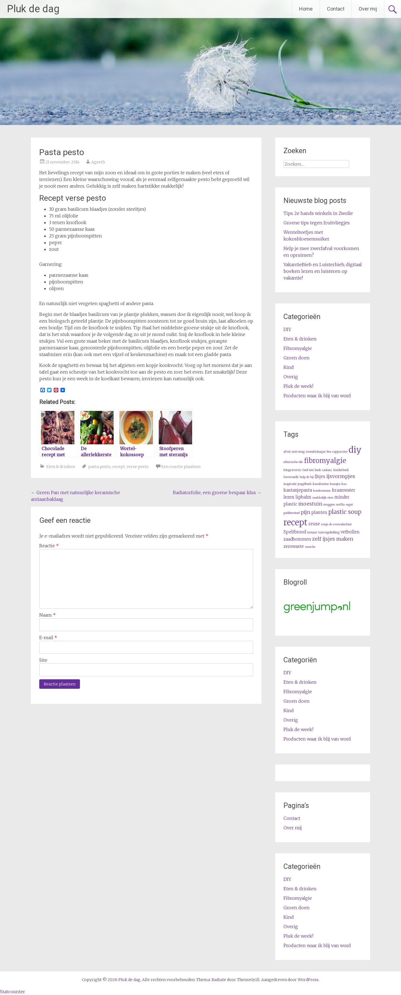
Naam (47, 615)
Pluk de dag (33, 9)
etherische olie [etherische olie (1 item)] (293, 462)
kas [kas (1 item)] (343, 484)
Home (306, 9)
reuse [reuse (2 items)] (314, 523)
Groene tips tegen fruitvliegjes (316, 223)
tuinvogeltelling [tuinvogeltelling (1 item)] (328, 532)
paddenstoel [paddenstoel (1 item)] (291, 513)
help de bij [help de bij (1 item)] (307, 477)
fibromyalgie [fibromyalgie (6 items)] (325, 461)
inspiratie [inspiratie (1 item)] (290, 484)
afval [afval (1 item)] (286, 452)
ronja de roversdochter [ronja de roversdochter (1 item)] (336, 524)
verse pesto (137, 466)
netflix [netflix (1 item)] (340, 504)
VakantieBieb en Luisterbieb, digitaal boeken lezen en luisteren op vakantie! (322, 271)
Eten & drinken (60, 466)
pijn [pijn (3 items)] (305, 512)
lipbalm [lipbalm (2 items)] (303, 497)
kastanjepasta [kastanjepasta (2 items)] (297, 490)
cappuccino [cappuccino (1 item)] (340, 452)
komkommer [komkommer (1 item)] (322, 490)
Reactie (49, 545)
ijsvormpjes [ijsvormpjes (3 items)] (340, 476)
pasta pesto (99, 466)
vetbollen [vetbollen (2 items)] (350, 532)
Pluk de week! (298, 386)
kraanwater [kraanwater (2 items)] (343, 490)
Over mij (368, 9)
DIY (287, 329)
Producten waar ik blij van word (317, 395)
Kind (288, 367)
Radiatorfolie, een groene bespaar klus (217, 492)
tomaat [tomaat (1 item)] (312, 532)
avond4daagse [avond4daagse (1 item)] (316, 452)
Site (43, 660)
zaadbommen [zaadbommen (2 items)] (297, 539)
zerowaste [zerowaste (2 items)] (293, 546)
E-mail (48, 637)
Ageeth (98, 162)
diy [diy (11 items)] (355, 450)
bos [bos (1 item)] (329, 452)
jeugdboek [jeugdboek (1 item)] (305, 484)
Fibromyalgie (297, 348)
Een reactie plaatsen (180, 466)
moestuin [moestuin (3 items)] (310, 504)
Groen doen (296, 358)
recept (118, 466)
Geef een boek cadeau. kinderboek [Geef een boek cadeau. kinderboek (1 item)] (325, 470)
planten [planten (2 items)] (319, 512)
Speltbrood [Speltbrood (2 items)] (294, 532)
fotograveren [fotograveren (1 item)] (292, 470)
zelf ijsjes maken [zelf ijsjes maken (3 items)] (332, 539)
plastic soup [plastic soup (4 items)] (344, 512)
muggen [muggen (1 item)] (329, 504)
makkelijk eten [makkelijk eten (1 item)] (322, 497)
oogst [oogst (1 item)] (349, 504)
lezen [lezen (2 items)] (288, 497)
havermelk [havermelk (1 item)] (291, 477)
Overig (290, 376)
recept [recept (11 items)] (295, 522)
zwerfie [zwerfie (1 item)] (310, 547)
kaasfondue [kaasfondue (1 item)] (321, 484)
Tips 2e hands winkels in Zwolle (318, 213)
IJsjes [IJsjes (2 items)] (320, 476)
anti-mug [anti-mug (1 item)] (298, 452)
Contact (335, 9)
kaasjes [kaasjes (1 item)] (335, 484)
